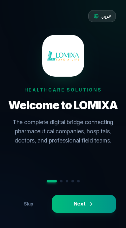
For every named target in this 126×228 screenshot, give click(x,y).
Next (84, 203)
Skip (28, 203)
